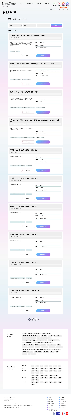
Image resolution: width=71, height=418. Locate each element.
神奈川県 (60, 368)
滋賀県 (33, 375)
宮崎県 (55, 382)
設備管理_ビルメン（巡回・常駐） (28, 344)
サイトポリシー (63, 407)
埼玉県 (46, 368)
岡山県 (42, 377)
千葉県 (51, 368)
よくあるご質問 (63, 401)
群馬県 (42, 368)
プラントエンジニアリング (56, 349)
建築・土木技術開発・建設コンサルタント (43, 349)
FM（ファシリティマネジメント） (54, 340)
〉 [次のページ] (40, 319)
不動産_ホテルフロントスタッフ (27, 351)
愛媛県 (33, 379)
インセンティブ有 (29, 165)
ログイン (67, 4)
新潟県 (33, 370)
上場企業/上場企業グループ (25, 107)
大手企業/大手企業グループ (15, 107)
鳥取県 (33, 377)
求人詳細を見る (43, 55)
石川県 (42, 370)
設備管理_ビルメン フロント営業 (40, 344)
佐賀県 (37, 382)
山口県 (51, 377)
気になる (59, 4)
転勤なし (17, 51)
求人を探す (22, 3)
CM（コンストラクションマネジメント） (29, 349)
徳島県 (55, 377)
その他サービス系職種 (38, 351)
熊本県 (46, 382)
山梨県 (51, 370)
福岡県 (33, 382)
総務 (57, 351)
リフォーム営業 (44, 335)
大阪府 (42, 375)
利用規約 (62, 403)
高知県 (37, 379)
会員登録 (63, 4)
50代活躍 (42, 137)
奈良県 (51, 375)
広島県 (46, 377)
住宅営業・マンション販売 (46, 333)
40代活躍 (23, 79)
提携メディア (50, 407)
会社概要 (62, 397)
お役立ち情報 (47, 3)
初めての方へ (55, 4)
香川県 (60, 377)
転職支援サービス (30, 3)
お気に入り (27, 55)
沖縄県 (33, 384)
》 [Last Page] (42, 319)
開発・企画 (42, 42)
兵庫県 (46, 375)
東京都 (55, 368)
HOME (51, 9)
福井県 (46, 370)
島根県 (37, 377)
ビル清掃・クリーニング (48, 342)
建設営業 (58, 344)
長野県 (55, 370)
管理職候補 (28, 79)
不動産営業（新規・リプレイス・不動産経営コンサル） (31, 335)
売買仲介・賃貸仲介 (37, 333)
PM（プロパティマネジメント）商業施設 (29, 340)
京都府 (37, 375)
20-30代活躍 (13, 51)
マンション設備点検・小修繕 (27, 342)
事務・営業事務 (46, 351)
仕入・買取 (42, 70)
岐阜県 (60, 370)
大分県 (51, 382)
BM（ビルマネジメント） (51, 344)
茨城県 (33, 368)
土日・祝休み (13, 79)
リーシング (50, 335)
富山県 (37, 370)
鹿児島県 (60, 382)
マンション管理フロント (57, 335)
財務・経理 (52, 351)
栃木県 (37, 368)
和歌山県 (55, 375)
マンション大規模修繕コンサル (38, 342)
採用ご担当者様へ (39, 3)
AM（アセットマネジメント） (54, 70)
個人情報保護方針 (64, 405)
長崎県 (42, 382)
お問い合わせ (63, 399)
